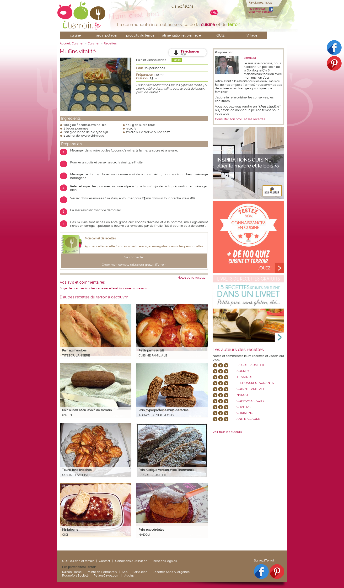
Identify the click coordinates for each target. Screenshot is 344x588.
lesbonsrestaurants (255, 383)
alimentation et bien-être (181, 35)
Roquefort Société (75, 575)
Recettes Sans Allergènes (170, 572)
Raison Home (72, 572)
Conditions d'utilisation (131, 561)
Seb (125, 572)
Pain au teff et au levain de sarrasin (87, 410)
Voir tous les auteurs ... (228, 432)
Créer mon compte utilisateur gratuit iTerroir (134, 264)
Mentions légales (164, 561)
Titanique (244, 377)
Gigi (65, 534)
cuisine (75, 35)
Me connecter (256, 8)
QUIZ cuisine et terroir (78, 561)
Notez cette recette (191, 277)
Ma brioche (70, 529)
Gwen (67, 415)
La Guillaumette (153, 475)
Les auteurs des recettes (238, 349)
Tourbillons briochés (76, 470)
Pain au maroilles (74, 350)
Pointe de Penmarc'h (102, 572)
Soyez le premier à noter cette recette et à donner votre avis (103, 288)
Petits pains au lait (151, 350)
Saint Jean (140, 572)
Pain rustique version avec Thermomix (166, 470)
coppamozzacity (250, 401)
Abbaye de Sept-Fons (156, 415)
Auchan (129, 575)
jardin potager (107, 35)
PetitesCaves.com (106, 575)
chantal (243, 407)
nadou (144, 534)
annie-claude (248, 419)
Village (252, 35)
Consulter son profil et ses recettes (240, 119)
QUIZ (220, 35)
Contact (104, 561)
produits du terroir (140, 35)
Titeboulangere (76, 355)
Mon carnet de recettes (100, 238)
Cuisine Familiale (153, 355)
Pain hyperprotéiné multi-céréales (163, 410)
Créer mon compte (260, 11)
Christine (244, 413)
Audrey (242, 371)
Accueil (65, 43)
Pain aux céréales (151, 529)
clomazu (250, 57)
